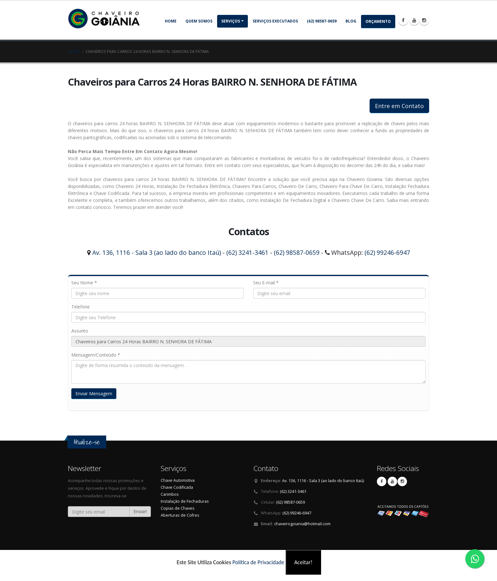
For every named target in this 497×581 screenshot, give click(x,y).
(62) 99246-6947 (387, 252)
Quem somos (198, 21)
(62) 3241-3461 (247, 252)
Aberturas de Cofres (180, 515)
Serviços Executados (275, 21)
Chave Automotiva (178, 480)
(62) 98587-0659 (322, 21)
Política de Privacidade (258, 562)
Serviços (230, 21)
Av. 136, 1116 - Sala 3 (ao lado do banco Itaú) (156, 252)
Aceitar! (303, 562)
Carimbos (170, 494)
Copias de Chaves (178, 508)
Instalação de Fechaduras (185, 501)
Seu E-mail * (266, 283)
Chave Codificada (177, 487)
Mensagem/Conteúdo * (95, 355)
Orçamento (378, 21)
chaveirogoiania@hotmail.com (302, 523)
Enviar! (140, 511)
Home (171, 21)
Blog (350, 21)
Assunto (79, 331)
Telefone (80, 307)
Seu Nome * (84, 283)
